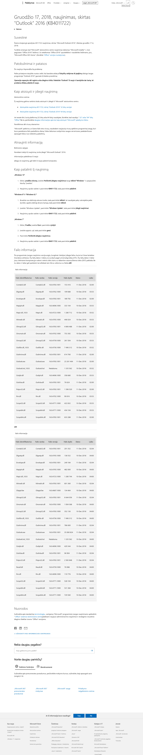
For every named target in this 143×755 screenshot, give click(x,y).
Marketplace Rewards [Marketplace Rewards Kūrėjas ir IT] (100, 751)
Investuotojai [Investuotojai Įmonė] (119, 737)
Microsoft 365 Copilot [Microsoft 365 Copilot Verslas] (77, 747)
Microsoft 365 (40, 3)
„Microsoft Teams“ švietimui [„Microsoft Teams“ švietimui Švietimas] (58, 734)
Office (49, 3)
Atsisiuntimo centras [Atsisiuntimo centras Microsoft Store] (35, 730)
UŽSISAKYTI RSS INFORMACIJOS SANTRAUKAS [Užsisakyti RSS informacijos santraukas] (33, 633)
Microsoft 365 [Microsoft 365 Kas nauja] (10, 735)
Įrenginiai (66, 3)
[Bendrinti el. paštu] (24, 627)
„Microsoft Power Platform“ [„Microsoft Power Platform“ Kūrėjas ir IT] (101, 747)
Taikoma (18, 29)
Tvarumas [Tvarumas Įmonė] (118, 740)
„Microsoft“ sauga (63, 688)
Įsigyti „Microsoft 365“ (90, 3)
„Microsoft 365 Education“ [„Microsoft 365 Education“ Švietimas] (58, 737)
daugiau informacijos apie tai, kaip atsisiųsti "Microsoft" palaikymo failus (61, 120)
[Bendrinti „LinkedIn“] (19, 627)
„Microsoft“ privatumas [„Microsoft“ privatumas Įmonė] (122, 734)
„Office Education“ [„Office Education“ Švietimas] (56, 740)
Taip (79, 716)
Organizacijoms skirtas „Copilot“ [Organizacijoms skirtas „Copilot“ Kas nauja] (15, 727)
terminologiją (40, 614)
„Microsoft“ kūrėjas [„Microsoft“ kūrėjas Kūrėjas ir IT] (99, 727)
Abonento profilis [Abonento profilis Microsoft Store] (34, 727)
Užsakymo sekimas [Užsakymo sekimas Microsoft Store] (35, 737)
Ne (91, 716)
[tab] (25, 667)
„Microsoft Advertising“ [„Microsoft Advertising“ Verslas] (77, 744)
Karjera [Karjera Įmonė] (117, 727)
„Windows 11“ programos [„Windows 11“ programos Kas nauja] (13, 739)
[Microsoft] (14, 3)
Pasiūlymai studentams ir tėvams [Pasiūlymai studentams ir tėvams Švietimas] (60, 747)
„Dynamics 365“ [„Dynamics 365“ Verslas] (75, 737)
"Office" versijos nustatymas (54, 55)
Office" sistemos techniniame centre (28, 616)
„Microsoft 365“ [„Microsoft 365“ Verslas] (75, 740)
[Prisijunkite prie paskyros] (133, 2)
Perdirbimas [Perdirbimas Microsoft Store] (33, 740)
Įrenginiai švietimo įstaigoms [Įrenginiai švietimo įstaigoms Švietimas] (58, 730)
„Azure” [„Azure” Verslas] (73, 734)
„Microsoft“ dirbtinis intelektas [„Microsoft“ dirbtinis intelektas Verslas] (79, 727)
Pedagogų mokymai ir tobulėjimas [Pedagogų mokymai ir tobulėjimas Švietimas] (60, 744)
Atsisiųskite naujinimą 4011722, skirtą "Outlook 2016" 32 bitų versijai (46, 107)
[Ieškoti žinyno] (128, 2)
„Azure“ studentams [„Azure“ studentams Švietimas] (56, 751)
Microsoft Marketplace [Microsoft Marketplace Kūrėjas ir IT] (100, 744)
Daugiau (76, 3)
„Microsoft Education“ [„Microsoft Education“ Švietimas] (57, 727)
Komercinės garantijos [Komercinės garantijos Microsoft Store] (35, 744)
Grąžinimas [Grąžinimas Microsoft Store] (33, 734)
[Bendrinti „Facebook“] (15, 627)
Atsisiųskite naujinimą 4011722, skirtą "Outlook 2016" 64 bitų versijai (46, 111)
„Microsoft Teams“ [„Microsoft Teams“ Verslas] (76, 751)
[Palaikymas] (29, 3)
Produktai (57, 3)
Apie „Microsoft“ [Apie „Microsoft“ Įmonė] (120, 730)
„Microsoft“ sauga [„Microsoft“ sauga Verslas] (76, 730)
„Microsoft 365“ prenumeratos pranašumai (20, 691)
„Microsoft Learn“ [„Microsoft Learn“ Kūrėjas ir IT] (98, 730)
